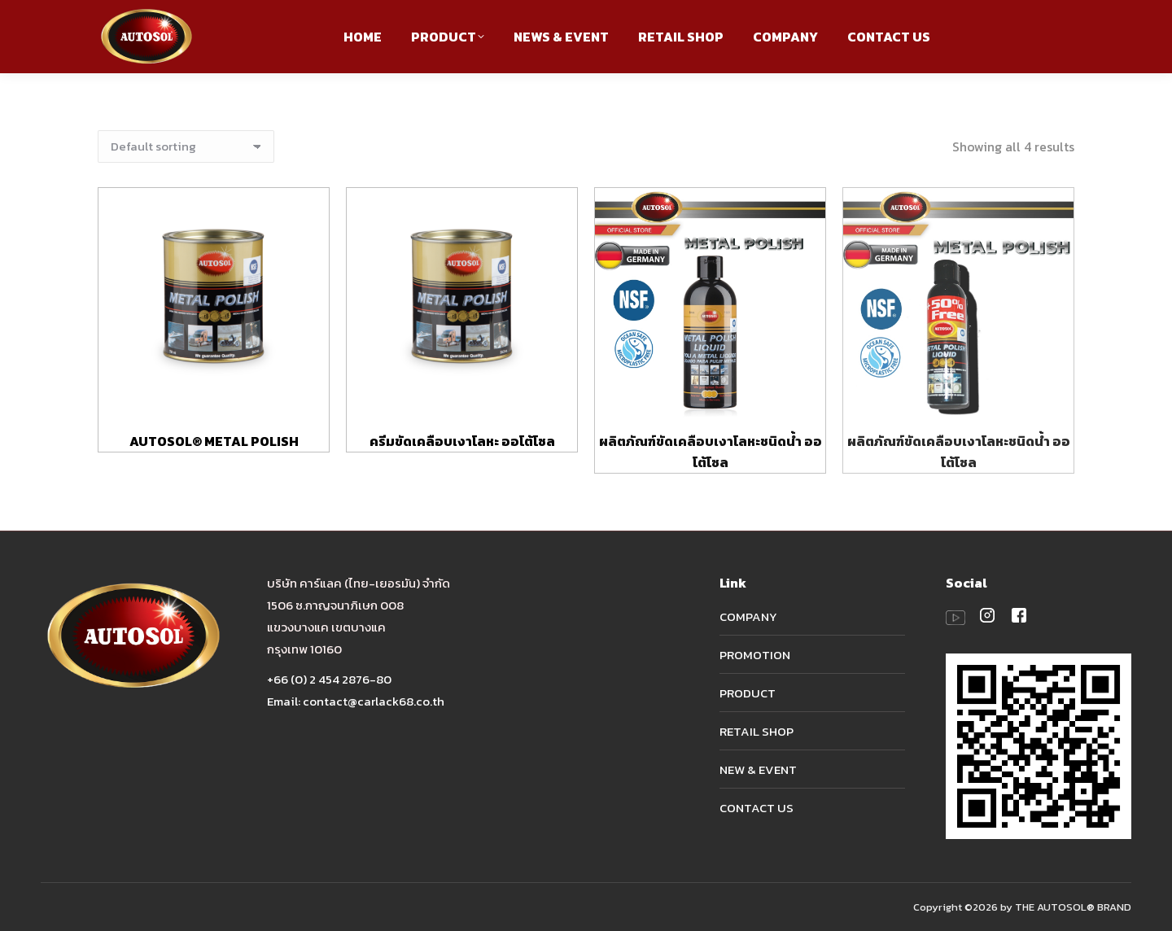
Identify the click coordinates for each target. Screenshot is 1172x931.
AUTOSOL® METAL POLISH (214, 441)
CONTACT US (756, 807)
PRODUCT (747, 693)
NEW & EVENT (758, 769)
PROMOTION (754, 654)
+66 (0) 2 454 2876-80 (329, 679)
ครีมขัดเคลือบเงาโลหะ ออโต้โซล (462, 441)
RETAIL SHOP (756, 731)
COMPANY (748, 616)
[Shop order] (186, 146)
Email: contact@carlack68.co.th (355, 701)
